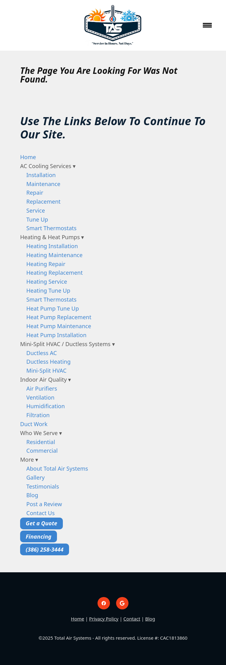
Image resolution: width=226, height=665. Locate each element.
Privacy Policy (104, 619)
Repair (34, 192)
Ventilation (40, 397)
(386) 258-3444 (44, 549)
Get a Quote (41, 523)
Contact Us (40, 513)
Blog (32, 495)
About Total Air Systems (57, 468)
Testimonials (42, 486)
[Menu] (207, 25)
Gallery (35, 477)
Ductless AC (41, 353)
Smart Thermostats (51, 228)
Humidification (45, 406)
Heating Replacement (54, 272)
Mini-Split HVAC (46, 370)
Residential (40, 442)
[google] (122, 603)
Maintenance (43, 184)
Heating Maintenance (54, 255)
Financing (38, 536)
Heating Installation (52, 246)
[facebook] (104, 603)
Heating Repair (45, 264)
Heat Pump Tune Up (52, 308)
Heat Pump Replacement (58, 317)
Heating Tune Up (48, 290)
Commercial (42, 450)
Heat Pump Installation (56, 335)
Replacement (43, 201)
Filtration (38, 415)
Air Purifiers (41, 388)
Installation (41, 175)
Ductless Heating (48, 361)
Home (28, 157)
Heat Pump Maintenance (58, 326)
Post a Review (44, 504)
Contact (132, 619)
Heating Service (46, 281)
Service (35, 210)
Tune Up (37, 219)
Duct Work (33, 424)
